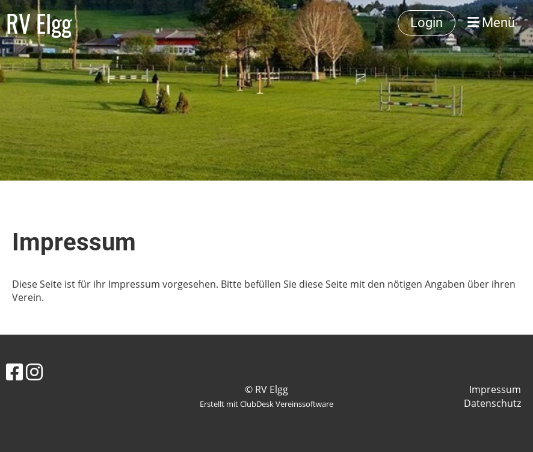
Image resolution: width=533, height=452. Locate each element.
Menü (491, 22)
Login (426, 22)
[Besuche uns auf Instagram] (34, 372)
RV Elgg (39, 23)
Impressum (495, 389)
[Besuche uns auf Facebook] (14, 372)
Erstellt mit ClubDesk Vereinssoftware (266, 403)
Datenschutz (492, 403)
